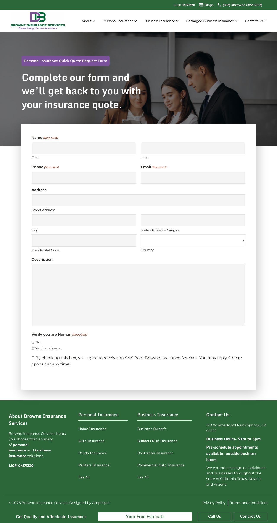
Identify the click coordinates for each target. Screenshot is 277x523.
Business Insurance (162, 21)
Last (144, 158)
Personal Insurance (120, 21)
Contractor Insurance (155, 453)
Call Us (214, 516)
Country (147, 250)
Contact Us (256, 21)
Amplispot (101, 503)
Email (153, 167)
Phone (45, 167)
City (35, 230)
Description (42, 259)
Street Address (43, 210)
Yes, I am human (49, 348)
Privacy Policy (214, 503)
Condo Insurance (92, 453)
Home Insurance (92, 429)
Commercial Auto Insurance (161, 465)
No (37, 342)
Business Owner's (152, 429)
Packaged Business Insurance (212, 21)
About (89, 21)
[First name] (84, 148)
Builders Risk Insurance (157, 441)
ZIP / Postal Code (45, 250)
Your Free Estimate (145, 516)
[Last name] (193, 148)
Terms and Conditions (249, 503)
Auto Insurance (91, 441)
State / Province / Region (160, 230)
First (35, 158)
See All (84, 477)
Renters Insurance (94, 465)
